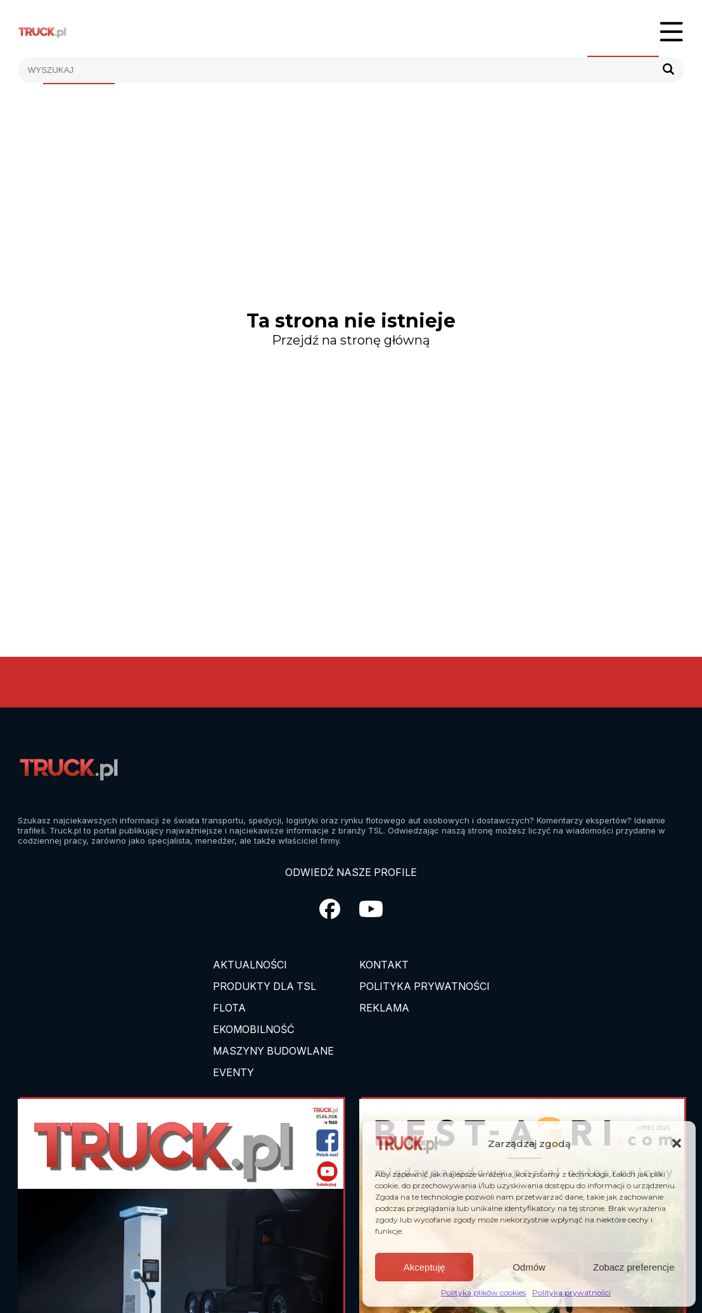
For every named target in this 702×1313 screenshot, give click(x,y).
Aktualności (250, 964)
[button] (676, 1143)
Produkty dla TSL (264, 986)
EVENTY (233, 1072)
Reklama (384, 1007)
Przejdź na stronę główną (351, 340)
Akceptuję (424, 1267)
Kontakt (384, 964)
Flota (229, 1007)
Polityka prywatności (571, 1292)
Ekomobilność (254, 1029)
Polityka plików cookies (483, 1292)
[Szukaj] (668, 70)
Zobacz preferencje (633, 1267)
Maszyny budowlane (273, 1050)
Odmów (529, 1267)
